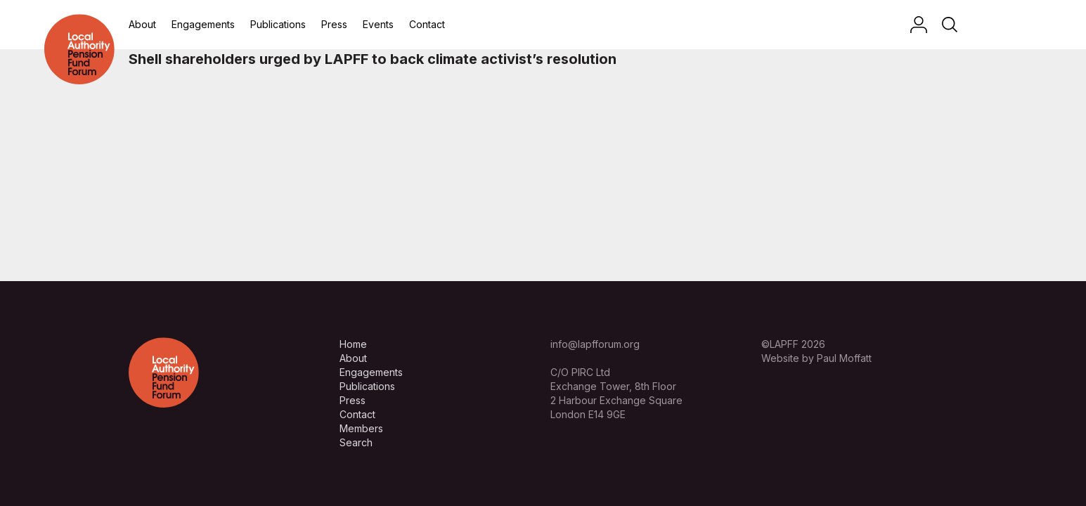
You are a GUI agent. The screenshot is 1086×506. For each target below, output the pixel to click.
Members (361, 428)
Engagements (203, 24)
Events (378, 24)
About (142, 24)
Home (353, 344)
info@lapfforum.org (595, 344)
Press (334, 24)
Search (356, 442)
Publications (278, 24)
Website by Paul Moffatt (816, 358)
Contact (427, 24)
